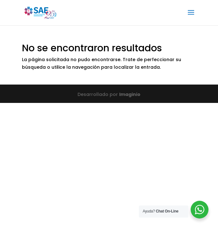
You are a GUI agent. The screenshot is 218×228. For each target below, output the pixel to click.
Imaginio (129, 94)
